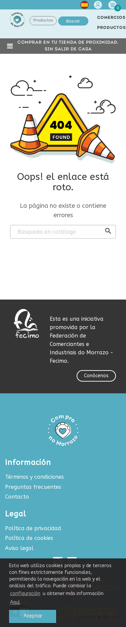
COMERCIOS (111, 18)
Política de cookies (29, 538)
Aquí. (15, 602)
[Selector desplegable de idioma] (84, 6)
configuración (25, 593)
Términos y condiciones (34, 477)
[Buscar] (63, 232)
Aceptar (33, 616)
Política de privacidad (33, 528)
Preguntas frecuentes (33, 487)
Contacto (17, 497)
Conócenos (96, 376)
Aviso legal (19, 548)
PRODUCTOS (111, 28)
